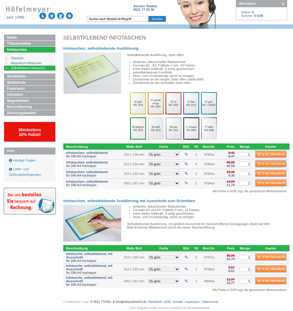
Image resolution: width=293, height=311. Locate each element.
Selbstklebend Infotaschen (28, 68)
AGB (167, 301)
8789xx (209, 164)
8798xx (209, 269)
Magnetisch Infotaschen (26, 63)
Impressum (192, 301)
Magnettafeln (18, 101)
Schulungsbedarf (21, 113)
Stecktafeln (16, 76)
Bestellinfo (155, 301)
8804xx (209, 281)
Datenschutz (210, 301)
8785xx (209, 154)
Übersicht (17, 58)
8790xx (209, 173)
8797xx (209, 257)
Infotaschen (17, 50)
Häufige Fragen (24, 160)
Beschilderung (19, 107)
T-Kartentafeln (19, 44)
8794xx (209, 183)
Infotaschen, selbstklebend (87, 152)
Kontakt (178, 301)
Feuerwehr (16, 89)
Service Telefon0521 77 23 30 (145, 7)
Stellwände (16, 82)
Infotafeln (15, 95)
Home (12, 37)
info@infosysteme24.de (131, 301)
